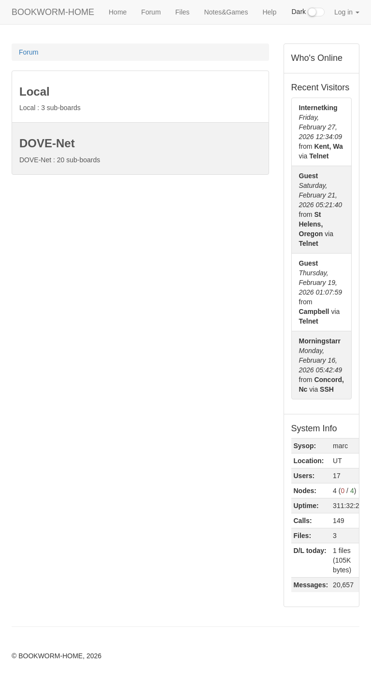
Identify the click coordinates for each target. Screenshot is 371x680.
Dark (308, 12)
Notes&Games (226, 12)
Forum (150, 12)
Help (269, 12)
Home (118, 12)
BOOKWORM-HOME (53, 12)
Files (182, 12)
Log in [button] (346, 12)
